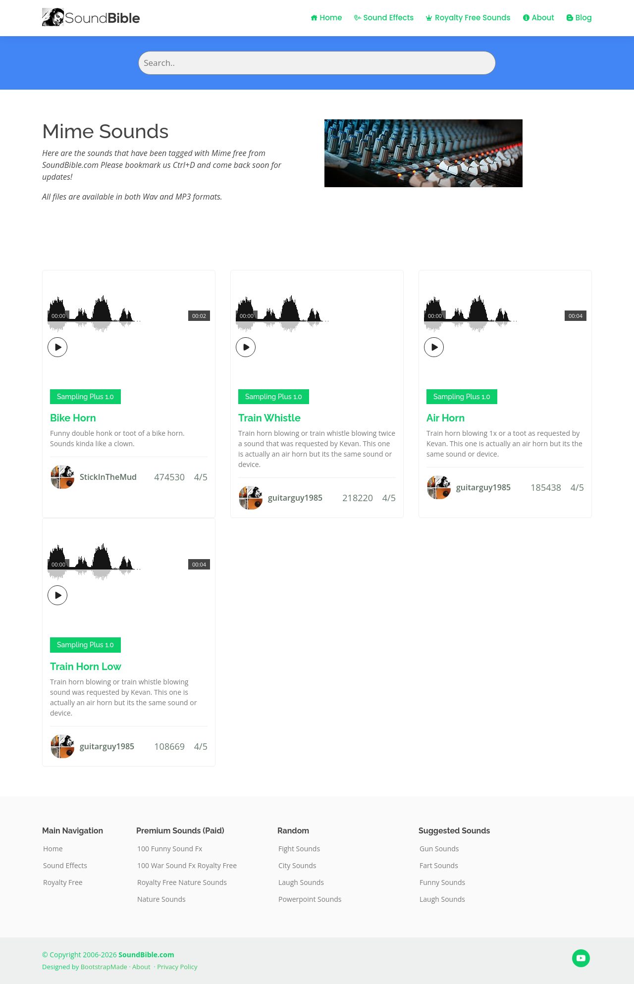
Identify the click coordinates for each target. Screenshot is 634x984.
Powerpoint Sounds (310, 899)
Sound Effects (384, 17)
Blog (579, 17)
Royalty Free (63, 882)
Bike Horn (73, 418)
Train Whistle (269, 418)
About (538, 17)
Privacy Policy (177, 966)
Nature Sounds (161, 899)
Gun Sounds (439, 848)
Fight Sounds (299, 848)
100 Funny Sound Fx (169, 848)
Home (326, 17)
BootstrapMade (104, 966)
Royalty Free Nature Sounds (182, 882)
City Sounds (297, 865)
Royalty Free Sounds (467, 17)
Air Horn (445, 418)
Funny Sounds (442, 882)
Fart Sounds (439, 865)
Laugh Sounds (301, 882)
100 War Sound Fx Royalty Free (187, 865)
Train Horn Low (85, 667)
